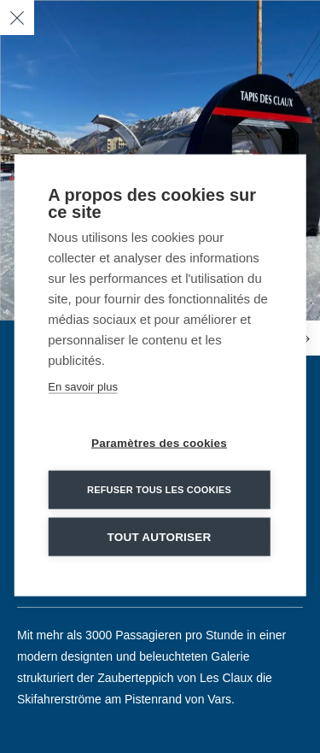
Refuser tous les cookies (159, 490)
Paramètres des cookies (159, 444)
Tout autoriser (160, 538)
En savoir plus (83, 387)
